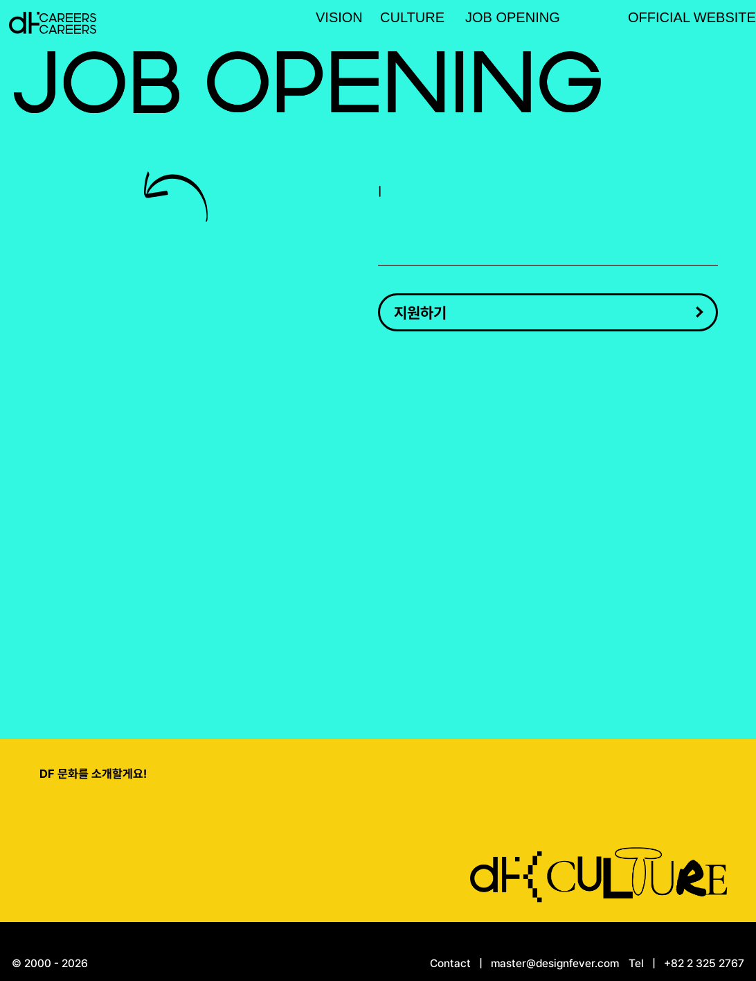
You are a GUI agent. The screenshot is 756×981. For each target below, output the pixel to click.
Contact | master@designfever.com (524, 963)
